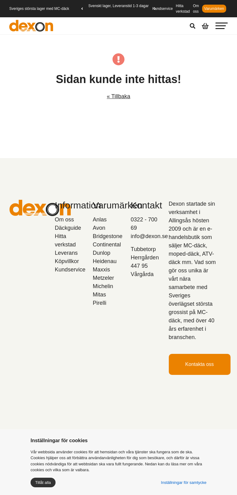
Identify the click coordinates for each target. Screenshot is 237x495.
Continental (107, 244)
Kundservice (162, 8)
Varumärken (214, 8)
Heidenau (105, 261)
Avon (99, 228)
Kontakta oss (199, 364)
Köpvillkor (67, 261)
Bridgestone (108, 236)
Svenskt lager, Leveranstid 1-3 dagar (118, 6)
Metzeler (103, 278)
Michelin (103, 286)
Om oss (64, 219)
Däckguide (68, 228)
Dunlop (101, 253)
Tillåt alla (43, 482)
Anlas (100, 219)
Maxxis (101, 269)
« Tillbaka (118, 96)
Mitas (99, 295)
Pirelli (99, 303)
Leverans (66, 253)
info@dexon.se (149, 236)
